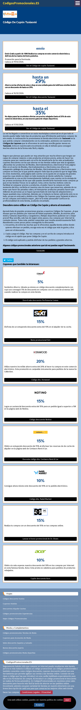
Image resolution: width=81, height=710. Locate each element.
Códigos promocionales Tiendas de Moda (19, 633)
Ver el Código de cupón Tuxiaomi (40, 66)
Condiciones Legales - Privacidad (36, 692)
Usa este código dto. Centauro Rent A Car (40, 459)
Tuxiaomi (40, 251)
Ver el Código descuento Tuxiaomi (40, 97)
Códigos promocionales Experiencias (17, 614)
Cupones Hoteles (10, 604)
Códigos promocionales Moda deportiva (19, 653)
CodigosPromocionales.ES (21, 3)
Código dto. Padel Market (40, 499)
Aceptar (39, 705)
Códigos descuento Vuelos (13, 599)
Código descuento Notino (40, 419)
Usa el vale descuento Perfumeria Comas (40, 300)
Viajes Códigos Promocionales (15, 619)
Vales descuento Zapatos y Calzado (17, 643)
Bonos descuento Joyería (13, 648)
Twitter (8, 260)
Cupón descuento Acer (40, 578)
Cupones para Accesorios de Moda (17, 638)
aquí (67, 700)
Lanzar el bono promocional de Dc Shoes (40, 539)
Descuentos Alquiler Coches (14, 609)
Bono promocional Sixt (40, 340)
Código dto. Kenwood (40, 380)
